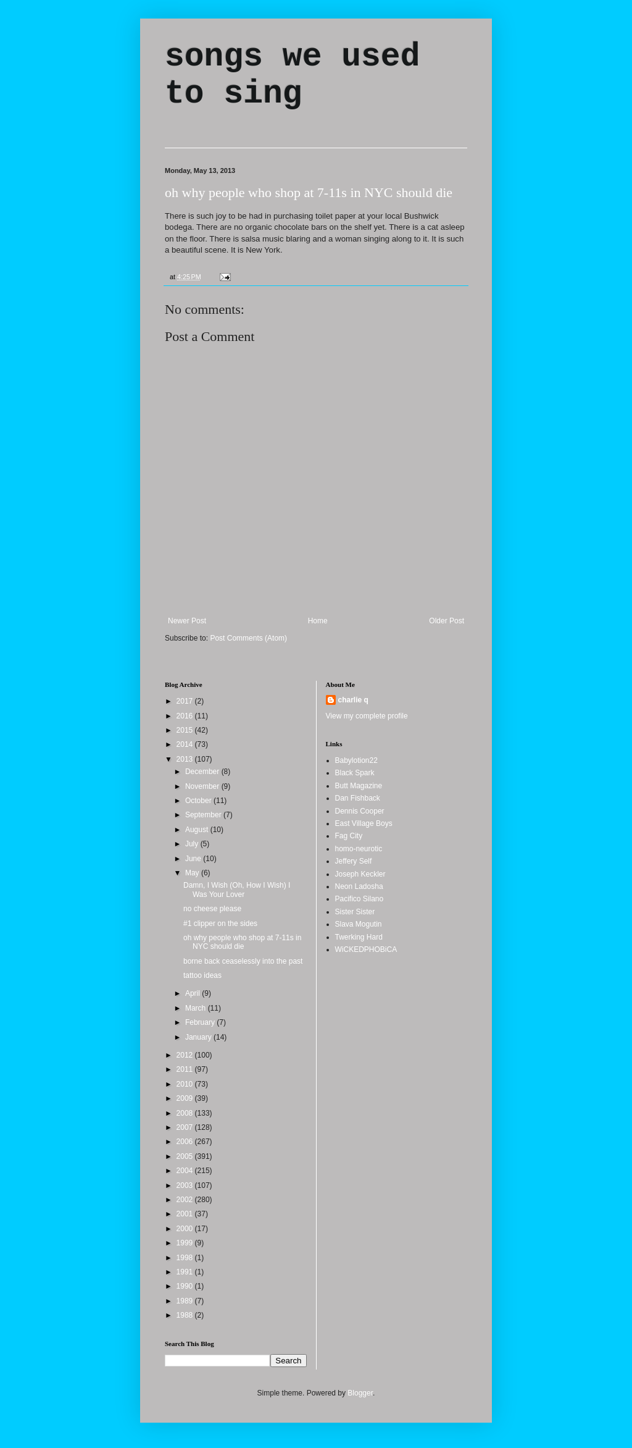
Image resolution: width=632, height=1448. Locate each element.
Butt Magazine (359, 785)
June (194, 858)
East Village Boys (364, 823)
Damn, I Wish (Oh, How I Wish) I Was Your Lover (236, 889)
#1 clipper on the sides (220, 923)
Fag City (349, 835)
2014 (186, 744)
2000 (186, 1228)
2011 (186, 1069)
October (199, 800)
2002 (186, 1199)
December (203, 771)
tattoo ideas (202, 975)
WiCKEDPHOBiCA (366, 949)
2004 (186, 1170)
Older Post (446, 621)
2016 (186, 716)
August (197, 829)
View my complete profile (367, 716)
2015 (186, 730)
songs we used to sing (292, 75)
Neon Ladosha (359, 886)
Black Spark (355, 772)
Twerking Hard (359, 937)
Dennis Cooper (360, 811)
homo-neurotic (359, 848)
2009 (186, 1098)
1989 (186, 1301)
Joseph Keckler (360, 874)
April (193, 993)
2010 (186, 1084)
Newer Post (187, 621)
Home (318, 621)
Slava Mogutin (358, 924)
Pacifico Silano (359, 898)
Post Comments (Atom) (248, 638)
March (196, 1008)
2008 (186, 1113)
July (193, 844)
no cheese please (212, 908)
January (199, 1037)
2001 (186, 1214)
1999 (186, 1243)
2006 (186, 1141)
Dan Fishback (357, 798)
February (201, 1022)
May (193, 873)
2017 (186, 701)
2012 (186, 1055)
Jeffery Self (353, 861)
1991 (186, 1272)
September (204, 814)
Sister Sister (355, 911)
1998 (186, 1257)
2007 (186, 1127)
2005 (186, 1156)
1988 (186, 1315)
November (203, 786)
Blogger (360, 1393)
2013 (186, 759)
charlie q (353, 700)
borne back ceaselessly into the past (242, 961)
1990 (186, 1286)
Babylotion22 (356, 760)
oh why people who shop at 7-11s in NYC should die (308, 192)
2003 (186, 1185)
